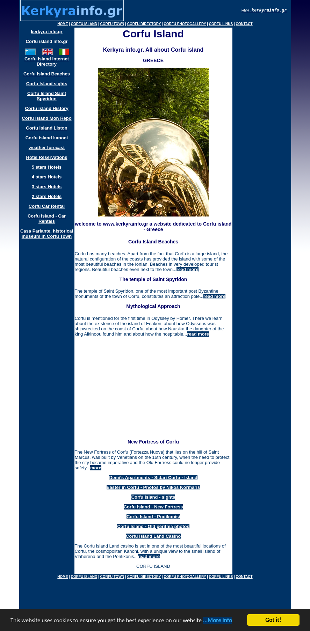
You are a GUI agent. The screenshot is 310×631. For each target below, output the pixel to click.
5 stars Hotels (47, 167)
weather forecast (47, 147)
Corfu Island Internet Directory (46, 61)
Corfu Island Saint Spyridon (46, 96)
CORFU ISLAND (84, 24)
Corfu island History (46, 108)
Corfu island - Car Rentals (47, 218)
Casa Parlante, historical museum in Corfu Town (46, 233)
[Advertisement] (151, 390)
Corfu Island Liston (46, 128)
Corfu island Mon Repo (46, 118)
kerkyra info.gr (46, 31)
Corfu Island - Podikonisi (153, 516)
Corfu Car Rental (47, 206)
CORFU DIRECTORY (144, 24)
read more (187, 269)
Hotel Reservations (46, 157)
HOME (62, 24)
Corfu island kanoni (47, 137)
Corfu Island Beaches (46, 73)
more (95, 467)
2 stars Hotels (47, 196)
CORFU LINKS (221, 24)
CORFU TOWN (112, 24)
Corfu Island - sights (153, 497)
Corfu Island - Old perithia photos (153, 526)
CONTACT (244, 24)
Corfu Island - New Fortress (153, 506)
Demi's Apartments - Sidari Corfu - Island (153, 477)
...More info (217, 621)
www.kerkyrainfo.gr (264, 10)
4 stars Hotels (47, 176)
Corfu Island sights (46, 83)
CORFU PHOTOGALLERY (185, 24)
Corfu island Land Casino (153, 536)
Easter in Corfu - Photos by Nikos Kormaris (153, 487)
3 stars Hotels (47, 186)
